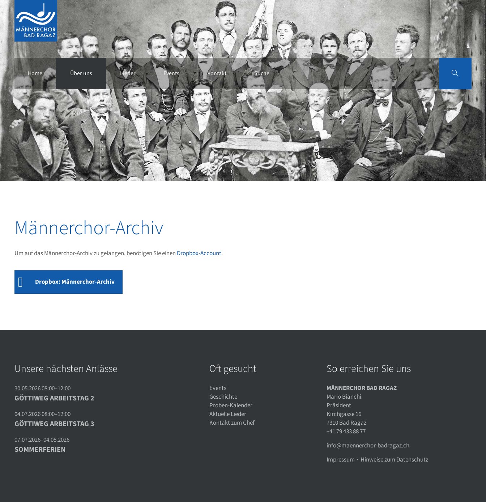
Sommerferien (39, 450)
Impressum (341, 459)
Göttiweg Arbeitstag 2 (54, 398)
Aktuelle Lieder (227, 414)
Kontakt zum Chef (232, 423)
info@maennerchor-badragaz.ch (368, 445)
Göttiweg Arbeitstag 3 (54, 424)
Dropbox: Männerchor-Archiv (75, 282)
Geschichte (223, 396)
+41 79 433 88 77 (346, 431)
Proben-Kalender (230, 405)
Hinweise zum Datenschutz (394, 459)
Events (217, 388)
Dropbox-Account (199, 253)
